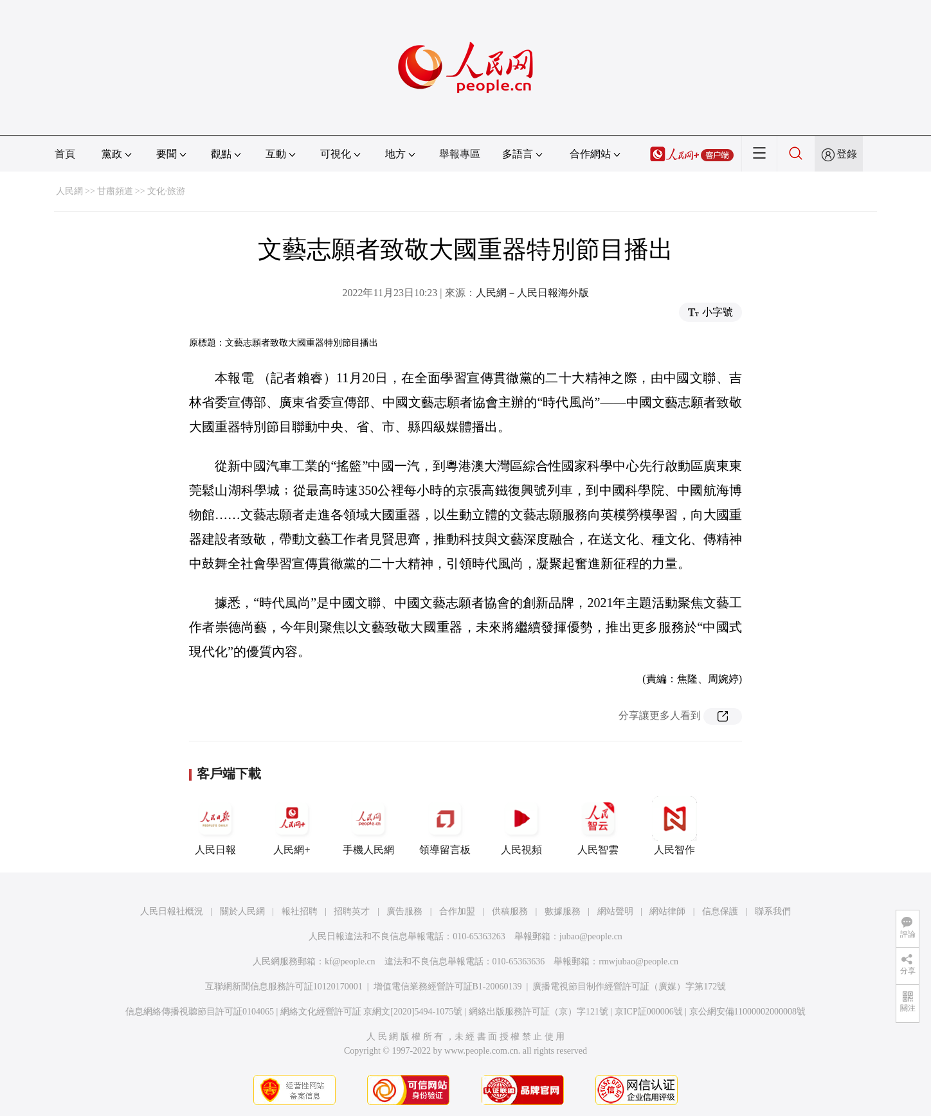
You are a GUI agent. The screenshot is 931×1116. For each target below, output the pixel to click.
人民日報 (215, 825)
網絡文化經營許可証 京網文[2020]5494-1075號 (371, 1011)
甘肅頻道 (115, 191)
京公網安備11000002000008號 (747, 1011)
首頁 (65, 153)
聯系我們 (773, 911)
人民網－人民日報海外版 (532, 292)
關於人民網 (242, 911)
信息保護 (720, 911)
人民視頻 (521, 825)
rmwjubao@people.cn (638, 961)
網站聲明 (615, 911)
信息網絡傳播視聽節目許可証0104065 (199, 1011)
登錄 (846, 153)
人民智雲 (597, 825)
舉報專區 (459, 153)
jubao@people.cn (590, 936)
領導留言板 (445, 825)
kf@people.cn (350, 961)
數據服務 (563, 911)
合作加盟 (457, 911)
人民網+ (291, 825)
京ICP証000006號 (649, 1011)
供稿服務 (510, 911)
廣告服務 (404, 911)
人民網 (69, 191)
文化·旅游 (166, 191)
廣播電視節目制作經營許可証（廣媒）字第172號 (629, 986)
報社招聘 (300, 911)
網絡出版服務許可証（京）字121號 (538, 1011)
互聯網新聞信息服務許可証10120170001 (284, 986)
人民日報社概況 (171, 911)
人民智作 (674, 825)
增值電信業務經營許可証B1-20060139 (448, 986)
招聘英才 (352, 911)
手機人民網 (368, 825)
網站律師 (667, 911)
